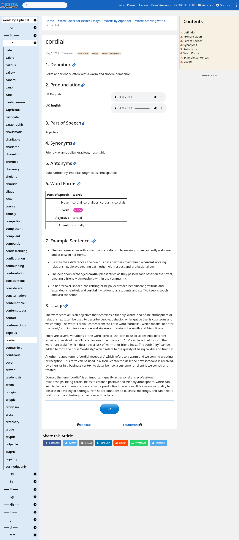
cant (9, 95)
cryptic (10, 437)
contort (11, 318)
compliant (13, 236)
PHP (192, 5)
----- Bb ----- (11, 35)
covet (9, 362)
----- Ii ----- (10, 512)
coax (9, 199)
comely (11, 214)
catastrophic (14, 124)
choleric (11, 177)
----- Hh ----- (11, 504)
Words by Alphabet (15, 20)
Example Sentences (196, 57)
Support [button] (224, 5)
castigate (12, 117)
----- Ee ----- (11, 482)
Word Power (127, 5)
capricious (13, 110)
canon (10, 87)
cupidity (11, 459)
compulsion (14, 243)
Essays (143, 5)
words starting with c (111, 53)
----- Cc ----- (11, 43)
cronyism (12, 407)
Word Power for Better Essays (79, 21)
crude (10, 429)
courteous (13, 355)
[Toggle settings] (236, 5)
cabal (9, 50)
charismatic (14, 132)
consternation (16, 296)
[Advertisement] (209, 101)
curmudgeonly (16, 467)
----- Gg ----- (11, 497)
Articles (205, 5)
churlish (11, 184)
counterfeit (14, 348)
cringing (12, 392)
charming (12, 154)
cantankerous (15, 102)
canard (11, 80)
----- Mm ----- (12, 535)
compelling (14, 221)
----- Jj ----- (10, 520)
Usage (187, 61)
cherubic (12, 162)
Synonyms (190, 45)
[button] (35, 20)
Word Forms (191, 53)
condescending (16, 251)
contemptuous (16, 310)
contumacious (16, 325)
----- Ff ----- (11, 489)
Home (49, 21)
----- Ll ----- (11, 527)
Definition (189, 32)
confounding (15, 266)
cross (9, 414)
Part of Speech (192, 41)
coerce (10, 206)
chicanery (13, 169)
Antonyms (190, 49)
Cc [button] (110, 409)
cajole (10, 58)
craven (10, 370)
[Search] (44, 5)
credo (10, 385)
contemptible (15, 303)
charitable (13, 139)
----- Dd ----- (11, 474)
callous (11, 65)
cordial (10, 340)
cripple (10, 400)
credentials (13, 377)
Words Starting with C (150, 21)
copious (11, 333)
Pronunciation (192, 36)
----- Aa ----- (11, 28)
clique (10, 191)
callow (10, 72)
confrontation (15, 273)
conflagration (15, 258)
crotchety (12, 422)
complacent (14, 229)
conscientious (15, 281)
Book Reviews (161, 5)
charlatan (12, 147)
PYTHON (180, 5)
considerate (14, 288)
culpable (12, 444)
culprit (10, 452)
